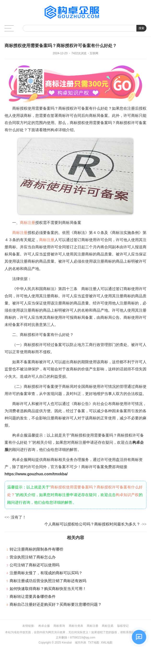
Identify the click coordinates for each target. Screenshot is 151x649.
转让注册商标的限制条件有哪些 (36, 549)
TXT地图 (93, 642)
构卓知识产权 (127, 495)
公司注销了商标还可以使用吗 (34, 565)
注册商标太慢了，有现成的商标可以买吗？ (46, 573)
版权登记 (123, 625)
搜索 (141, 28)
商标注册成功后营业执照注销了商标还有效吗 (48, 581)
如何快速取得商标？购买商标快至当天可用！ (48, 589)
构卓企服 (44, 625)
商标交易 (107, 625)
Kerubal (67, 642)
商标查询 (59, 625)
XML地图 (106, 642)
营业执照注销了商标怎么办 (33, 557)
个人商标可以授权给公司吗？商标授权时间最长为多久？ (92, 524)
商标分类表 (76, 625)
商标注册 (27, 223)
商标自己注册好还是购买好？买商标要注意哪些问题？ (56, 604)
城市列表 (80, 642)
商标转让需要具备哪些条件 (33, 597)
